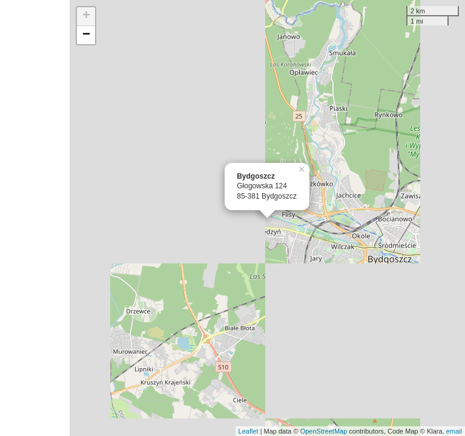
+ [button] (86, 16)
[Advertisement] (35, 218)
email (454, 431)
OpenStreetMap (324, 431)
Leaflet (249, 431)
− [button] (86, 35)
